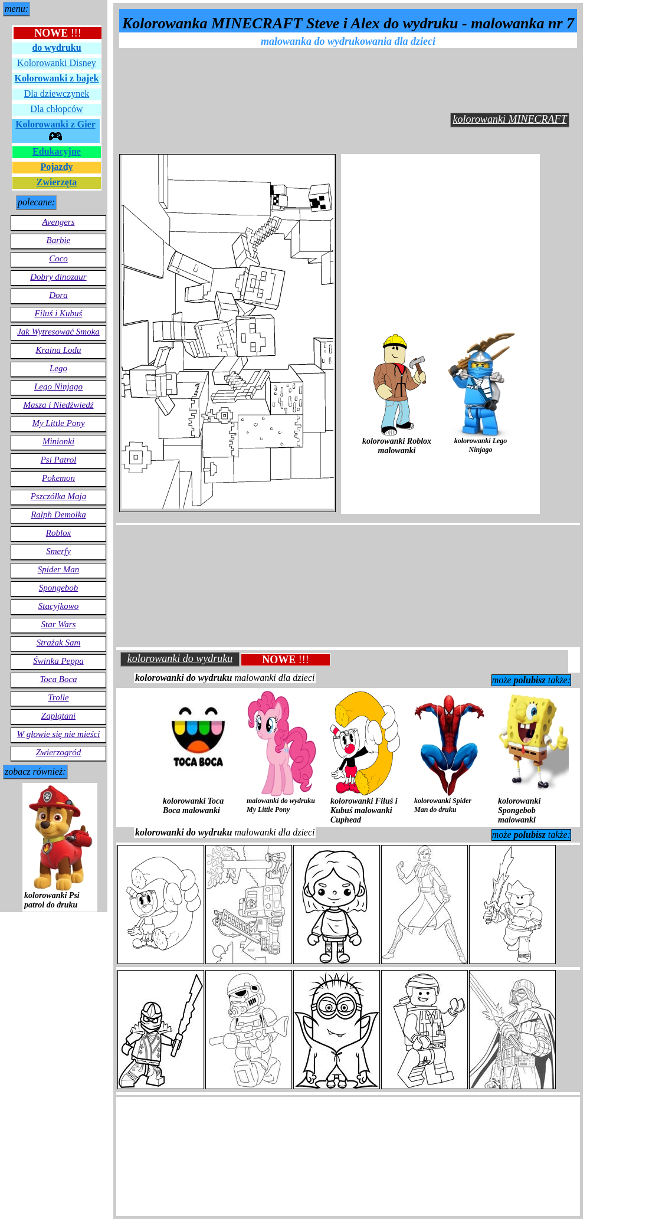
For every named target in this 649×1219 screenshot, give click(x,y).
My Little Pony (58, 423)
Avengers (58, 222)
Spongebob (58, 587)
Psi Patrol (59, 459)
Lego (58, 368)
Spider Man (58, 569)
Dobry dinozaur (58, 276)
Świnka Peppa (58, 661)
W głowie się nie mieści (58, 734)
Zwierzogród (58, 752)
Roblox (58, 533)
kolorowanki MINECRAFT (510, 119)
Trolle (58, 697)
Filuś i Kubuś (59, 313)
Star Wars (58, 624)
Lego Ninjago (58, 386)
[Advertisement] (351, 78)
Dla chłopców (56, 109)
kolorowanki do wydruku (179, 658)
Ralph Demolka (58, 514)
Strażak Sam (59, 642)
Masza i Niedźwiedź (58, 404)
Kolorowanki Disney (56, 63)
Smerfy (58, 551)
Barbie (59, 240)
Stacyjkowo (58, 606)
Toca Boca (58, 679)
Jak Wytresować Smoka (58, 331)
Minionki (58, 441)
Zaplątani (58, 715)
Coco (58, 258)
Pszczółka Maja (59, 496)
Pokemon (58, 478)
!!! (57, 33)
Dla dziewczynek (57, 94)
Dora (58, 295)
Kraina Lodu (58, 350)
